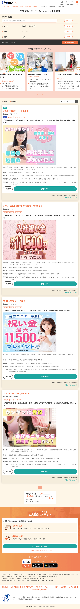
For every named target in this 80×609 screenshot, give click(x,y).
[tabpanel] (40, 71)
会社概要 (63, 587)
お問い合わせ (73, 587)
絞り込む (68, 21)
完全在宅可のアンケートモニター (16, 111)
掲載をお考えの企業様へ (40, 590)
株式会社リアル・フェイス (10, 304)
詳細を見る (45, 189)
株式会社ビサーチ (8, 209)
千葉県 (21, 6)
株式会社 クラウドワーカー (10, 114)
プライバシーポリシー (43, 587)
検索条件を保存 (70, 42)
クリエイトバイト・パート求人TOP (10, 6)
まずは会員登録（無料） (40, 546)
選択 (68, 26)
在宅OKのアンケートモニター (15, 301)
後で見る (7, 189)
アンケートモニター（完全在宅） (16, 394)
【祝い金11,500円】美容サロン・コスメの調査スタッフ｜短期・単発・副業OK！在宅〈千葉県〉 (37, 310)
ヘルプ (55, 587)
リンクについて (16, 587)
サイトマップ (28, 587)
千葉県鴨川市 (36, 6)
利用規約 (5, 587)
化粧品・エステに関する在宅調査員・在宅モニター (23, 206)
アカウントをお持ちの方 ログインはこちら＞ (40, 550)
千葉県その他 (28, 6)
